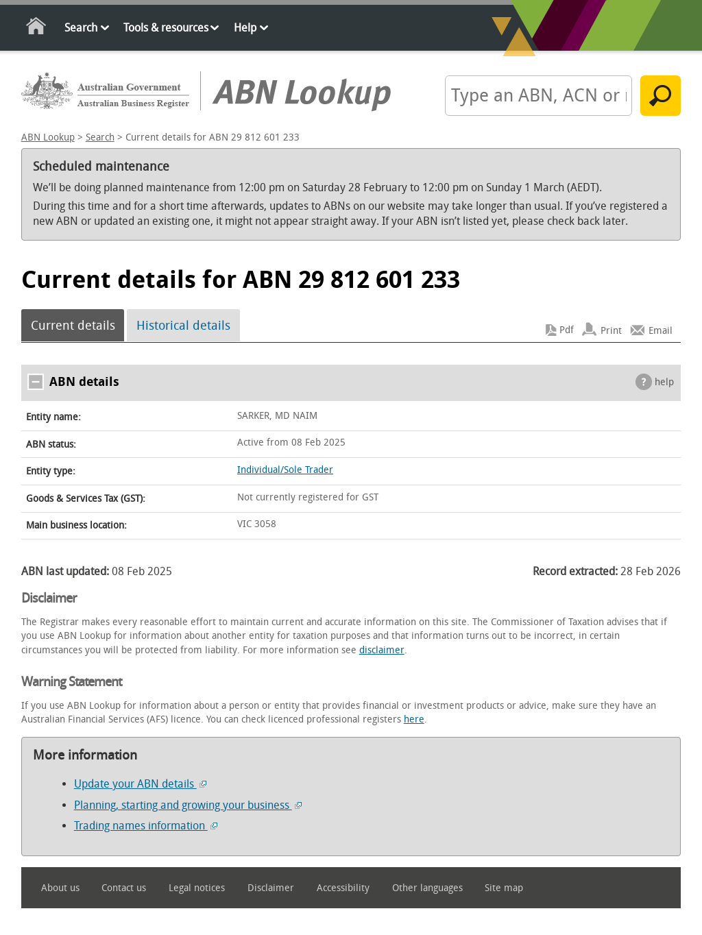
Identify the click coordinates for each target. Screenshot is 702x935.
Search (80, 27)
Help (245, 27)
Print (611, 330)
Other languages (427, 888)
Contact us (123, 888)
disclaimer (381, 650)
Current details (73, 325)
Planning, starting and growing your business (188, 805)
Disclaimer (270, 888)
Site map (504, 888)
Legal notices (197, 888)
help (664, 382)
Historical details (183, 325)
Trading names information (145, 825)
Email (661, 330)
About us (60, 888)
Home (36, 28)
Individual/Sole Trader (285, 470)
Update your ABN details (140, 783)
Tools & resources (165, 27)
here (414, 719)
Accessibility (343, 888)
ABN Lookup (48, 137)
